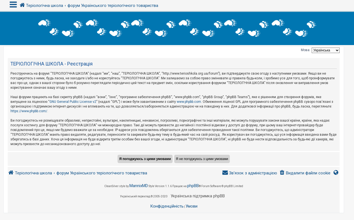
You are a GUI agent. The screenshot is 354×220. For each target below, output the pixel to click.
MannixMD (138, 185)
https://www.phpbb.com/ (29, 111)
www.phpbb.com (189, 102)
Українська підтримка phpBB (198, 195)
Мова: (305, 50)
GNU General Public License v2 (73, 102)
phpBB (193, 185)
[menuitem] (305, 173)
